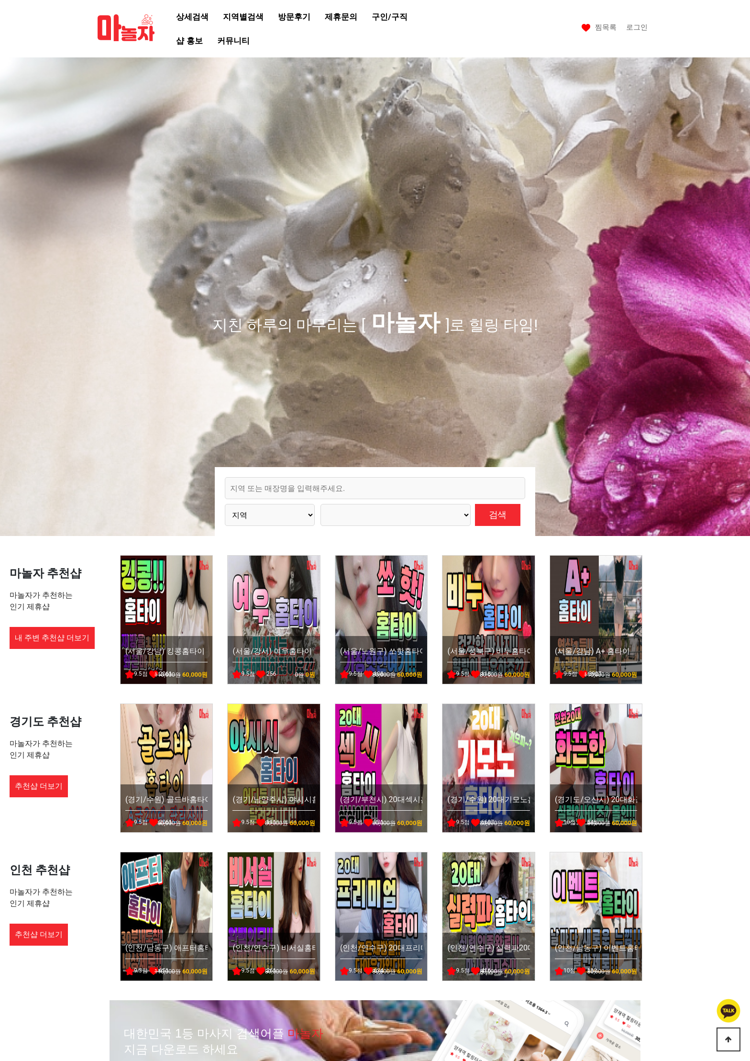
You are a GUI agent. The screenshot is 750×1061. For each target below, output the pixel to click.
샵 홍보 (189, 40)
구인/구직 (389, 17)
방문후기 (294, 17)
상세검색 (192, 17)
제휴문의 (341, 17)
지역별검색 (243, 17)
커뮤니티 (233, 40)
